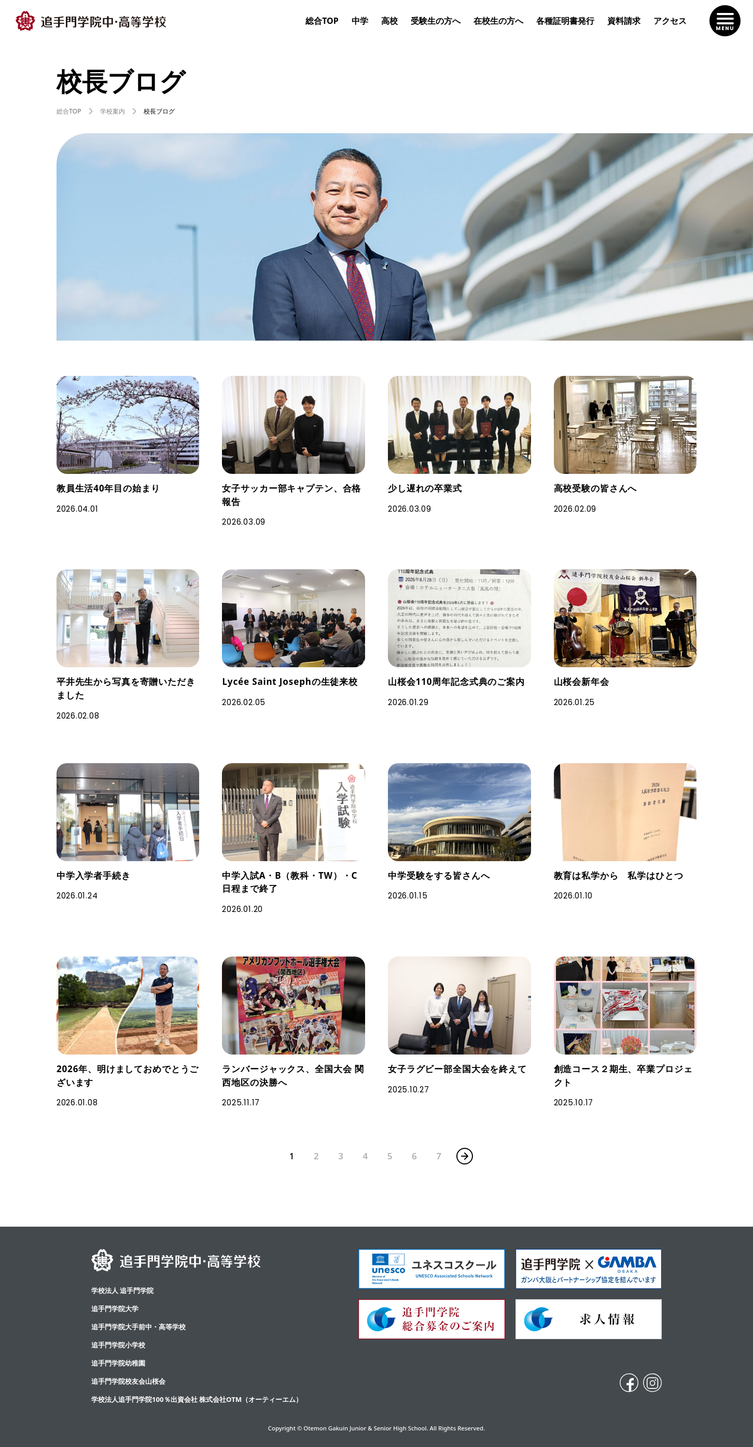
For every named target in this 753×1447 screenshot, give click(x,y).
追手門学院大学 (114, 1308)
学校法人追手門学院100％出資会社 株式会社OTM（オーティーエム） (196, 1399)
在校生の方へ (498, 20)
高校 (389, 20)
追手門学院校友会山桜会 (128, 1381)
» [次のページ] (464, 1156)
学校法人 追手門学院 (122, 1290)
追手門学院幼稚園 (118, 1363)
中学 (360, 20)
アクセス (670, 20)
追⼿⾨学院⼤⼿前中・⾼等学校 (138, 1326)
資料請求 (623, 20)
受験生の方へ (436, 20)
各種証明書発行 (565, 20)
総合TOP (322, 20)
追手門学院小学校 (118, 1345)
